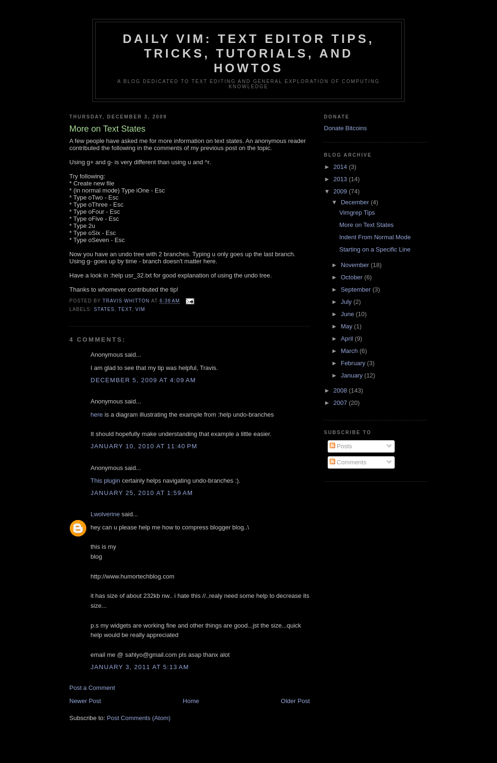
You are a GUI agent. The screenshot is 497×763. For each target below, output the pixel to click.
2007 (341, 402)
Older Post (295, 700)
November (356, 264)
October (352, 277)
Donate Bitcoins (345, 128)
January (352, 375)
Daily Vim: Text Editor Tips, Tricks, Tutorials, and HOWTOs (248, 53)
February (354, 363)
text (125, 309)
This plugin (105, 480)
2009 (341, 191)
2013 (341, 179)
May (347, 326)
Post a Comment (92, 687)
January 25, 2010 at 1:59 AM (142, 492)
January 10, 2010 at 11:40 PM (144, 446)
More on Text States (366, 224)
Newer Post (85, 700)
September (357, 289)
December (356, 202)
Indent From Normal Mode (375, 237)
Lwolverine (105, 514)
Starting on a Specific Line (374, 249)
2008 (341, 390)
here (97, 414)
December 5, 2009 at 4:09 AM (143, 380)
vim (140, 309)
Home (191, 700)
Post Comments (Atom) (139, 717)
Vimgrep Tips (357, 212)
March (350, 350)
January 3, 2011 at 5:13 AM (140, 667)
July (347, 301)
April (348, 338)
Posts (341, 446)
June (348, 314)
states (104, 309)
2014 (341, 166)
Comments (348, 462)
